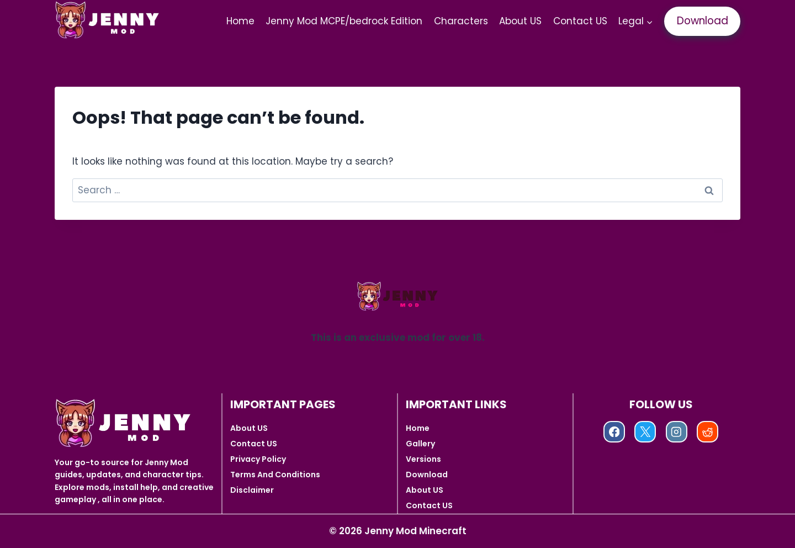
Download (702, 20)
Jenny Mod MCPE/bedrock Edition (344, 21)
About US (520, 21)
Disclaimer (252, 490)
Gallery (420, 443)
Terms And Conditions (275, 474)
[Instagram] (676, 431)
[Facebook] (614, 431)
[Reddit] (707, 431)
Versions (423, 459)
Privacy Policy (258, 459)
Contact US (580, 21)
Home (240, 21)
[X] (645, 431)
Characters (461, 21)
